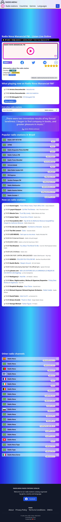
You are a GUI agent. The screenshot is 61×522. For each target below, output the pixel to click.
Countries (24, 6)
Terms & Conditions (37, 510)
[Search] (58, 6)
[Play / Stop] (3, 6)
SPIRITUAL (12, 75)
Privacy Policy (21, 510)
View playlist (10, 101)
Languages (42, 6)
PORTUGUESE (15, 72)
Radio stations (12, 6)
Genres (33, 6)
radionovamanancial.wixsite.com (47, 78)
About (11, 510)
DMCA (49, 510)
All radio (6, 40)
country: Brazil (27, 40)
